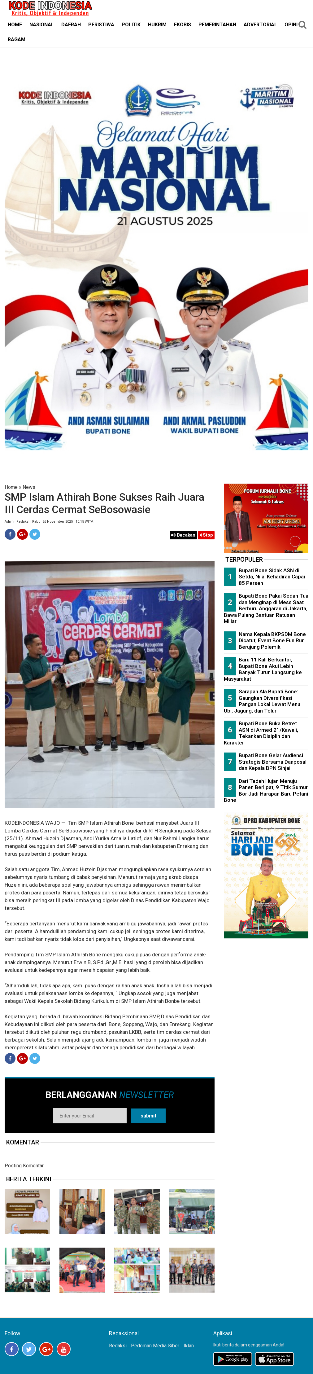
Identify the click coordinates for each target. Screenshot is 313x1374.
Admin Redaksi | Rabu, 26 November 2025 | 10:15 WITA (49, 522)
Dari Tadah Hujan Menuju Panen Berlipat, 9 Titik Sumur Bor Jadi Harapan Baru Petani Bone (266, 790)
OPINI (291, 25)
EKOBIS (182, 25)
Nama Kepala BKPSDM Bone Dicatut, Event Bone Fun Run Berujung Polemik (272, 640)
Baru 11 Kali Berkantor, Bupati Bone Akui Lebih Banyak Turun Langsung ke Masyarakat (263, 669)
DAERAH (71, 25)
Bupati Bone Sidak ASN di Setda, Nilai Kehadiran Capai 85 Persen (272, 576)
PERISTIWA (101, 25)
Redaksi (118, 1346)
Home (11, 487)
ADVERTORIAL (260, 25)
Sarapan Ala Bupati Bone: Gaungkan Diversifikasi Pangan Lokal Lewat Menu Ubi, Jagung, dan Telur (262, 701)
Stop (206, 535)
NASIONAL (41, 25)
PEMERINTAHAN (217, 25)
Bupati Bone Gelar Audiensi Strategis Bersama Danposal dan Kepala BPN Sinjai (272, 761)
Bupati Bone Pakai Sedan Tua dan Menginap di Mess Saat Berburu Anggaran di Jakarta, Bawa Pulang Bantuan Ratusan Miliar (266, 608)
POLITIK (131, 25)
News (29, 487)
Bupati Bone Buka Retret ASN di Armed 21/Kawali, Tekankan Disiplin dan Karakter (261, 733)
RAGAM (16, 39)
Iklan (189, 1346)
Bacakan (183, 535)
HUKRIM (157, 25)
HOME (15, 25)
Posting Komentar (24, 1166)
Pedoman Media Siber (155, 1346)
